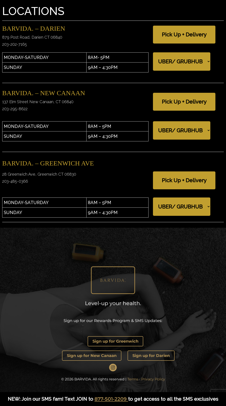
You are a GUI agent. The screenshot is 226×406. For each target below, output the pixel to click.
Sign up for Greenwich (115, 341)
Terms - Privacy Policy (146, 379)
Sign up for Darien (151, 355)
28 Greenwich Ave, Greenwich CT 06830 (39, 174)
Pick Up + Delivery (184, 34)
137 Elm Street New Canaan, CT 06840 (37, 101)
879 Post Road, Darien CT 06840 (32, 37)
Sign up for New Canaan (92, 355)
